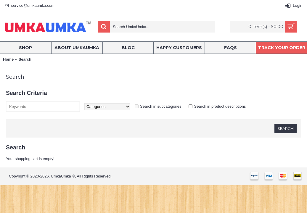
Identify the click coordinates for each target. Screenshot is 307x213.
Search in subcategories (160, 106)
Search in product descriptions (220, 106)
